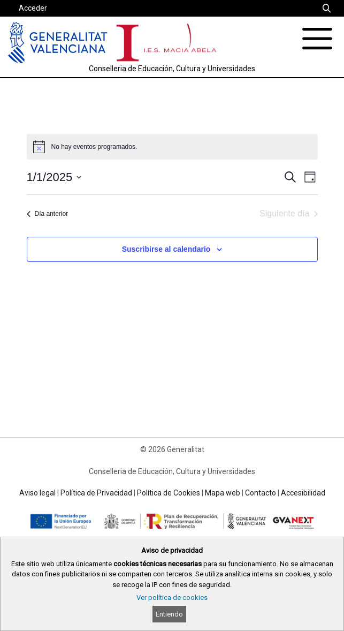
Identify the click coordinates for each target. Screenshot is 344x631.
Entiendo (169, 614)
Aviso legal (37, 493)
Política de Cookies (168, 493)
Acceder (33, 8)
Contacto (260, 493)
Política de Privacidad (96, 493)
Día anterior (47, 213)
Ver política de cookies (172, 598)
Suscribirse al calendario (166, 249)
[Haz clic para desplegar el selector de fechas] (54, 177)
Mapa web (222, 493)
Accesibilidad (303, 493)
